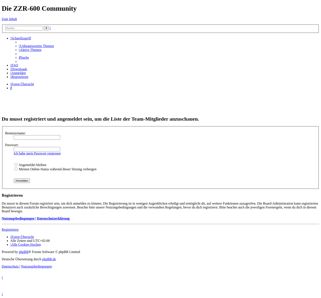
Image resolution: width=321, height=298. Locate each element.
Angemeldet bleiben (30, 165)
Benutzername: (15, 133)
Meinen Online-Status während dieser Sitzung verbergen (56, 169)
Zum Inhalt (9, 19)
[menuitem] (36, 46)
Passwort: (11, 145)
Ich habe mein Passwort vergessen (37, 153)
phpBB (23, 252)
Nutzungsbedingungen (18, 218)
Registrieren (10, 229)
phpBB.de (49, 259)
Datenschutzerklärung (53, 218)
